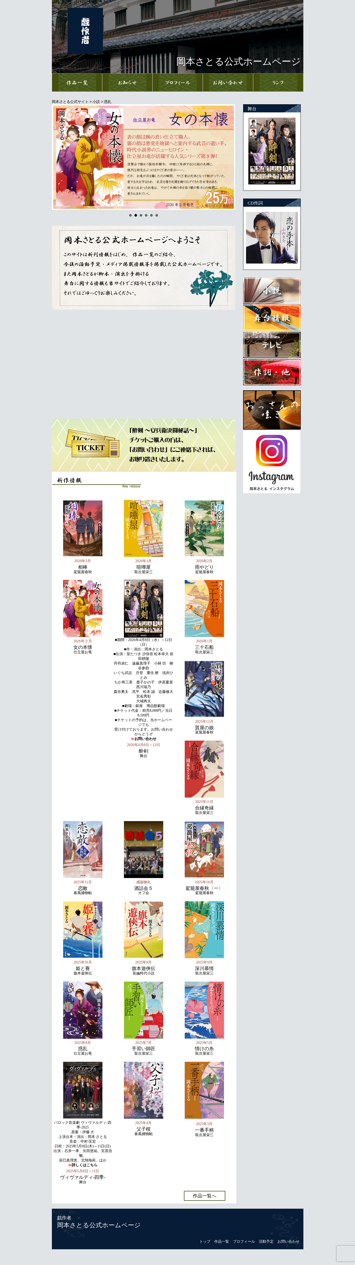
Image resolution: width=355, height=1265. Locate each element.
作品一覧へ (204, 1195)
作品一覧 (221, 1242)
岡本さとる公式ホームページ (99, 1225)
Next (227, 157)
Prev (60, 157)
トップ (204, 1242)
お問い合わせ (288, 1242)
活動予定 (266, 1242)
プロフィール (244, 1242)
